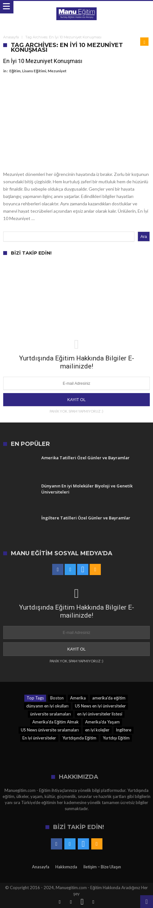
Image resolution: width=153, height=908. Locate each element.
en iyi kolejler (97, 729)
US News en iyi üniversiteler (100, 705)
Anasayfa (11, 37)
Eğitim (14, 70)
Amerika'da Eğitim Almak (55, 721)
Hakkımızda (66, 866)
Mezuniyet (57, 70)
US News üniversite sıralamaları (50, 729)
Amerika (78, 697)
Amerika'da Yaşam (102, 721)
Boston (57, 697)
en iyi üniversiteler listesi (99, 713)
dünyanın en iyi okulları (47, 705)
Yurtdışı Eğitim (116, 737)
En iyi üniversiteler (39, 737)
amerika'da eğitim (108, 697)
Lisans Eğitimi (34, 70)
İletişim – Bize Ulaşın (102, 866)
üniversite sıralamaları (50, 713)
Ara (144, 236)
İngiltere (123, 729)
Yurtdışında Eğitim (79, 737)
